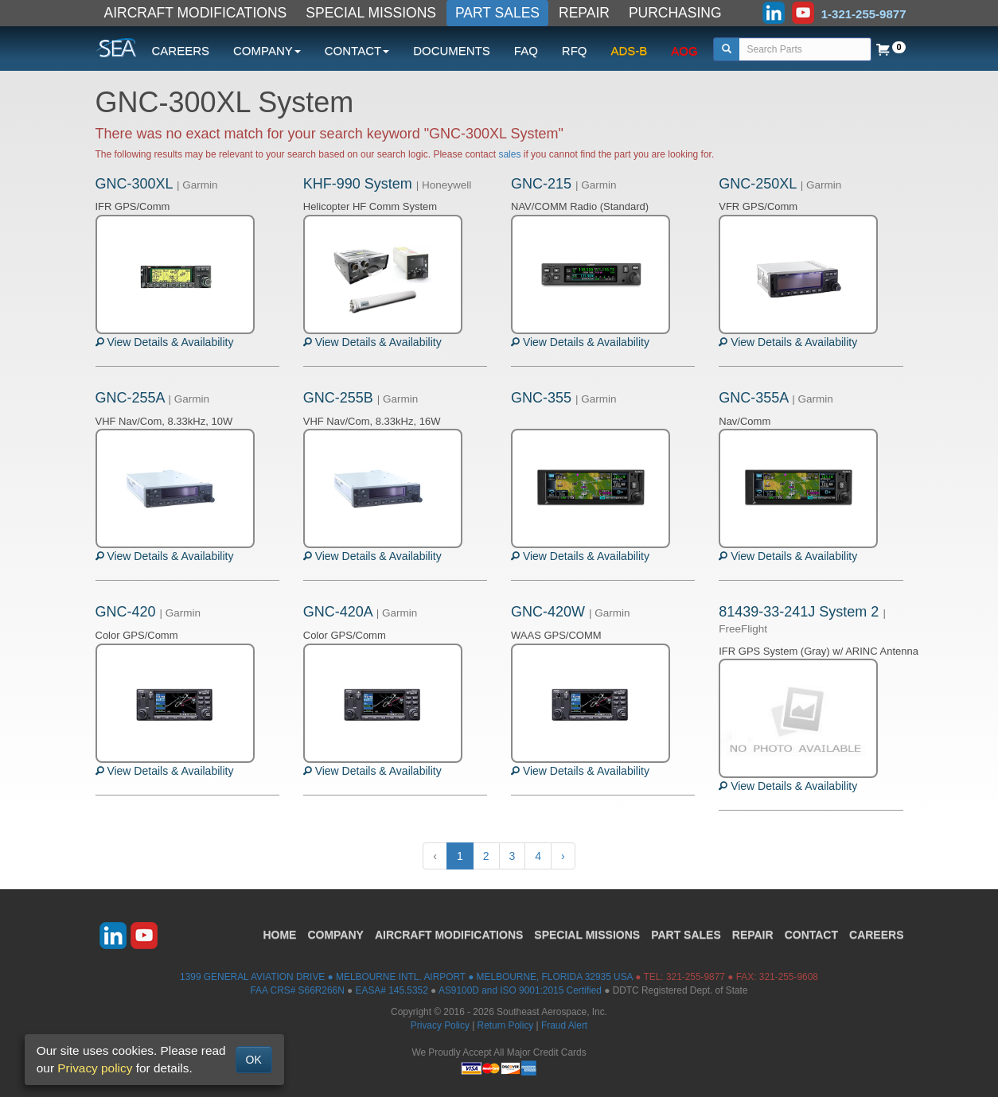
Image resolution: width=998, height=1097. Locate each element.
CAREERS (181, 50)
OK (254, 1059)
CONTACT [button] (357, 50)
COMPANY (335, 934)
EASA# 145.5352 (392, 990)
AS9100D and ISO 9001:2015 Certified (520, 990)
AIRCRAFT (449, 934)
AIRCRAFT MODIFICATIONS (195, 13)
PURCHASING (675, 13)
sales (509, 154)
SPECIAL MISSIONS (371, 13)
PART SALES (497, 13)
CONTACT (811, 934)
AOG (684, 50)
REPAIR (584, 13)
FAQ (526, 50)
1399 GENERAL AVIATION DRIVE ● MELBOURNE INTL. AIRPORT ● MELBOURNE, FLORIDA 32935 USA (406, 976)
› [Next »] (563, 856)
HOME (279, 934)
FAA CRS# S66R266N (297, 990)
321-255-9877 (695, 976)
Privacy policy (94, 1068)
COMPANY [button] (267, 50)
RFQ (574, 50)
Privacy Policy (440, 1025)
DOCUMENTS (451, 50)
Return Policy (506, 1025)
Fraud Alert (564, 1025)
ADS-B (629, 50)
